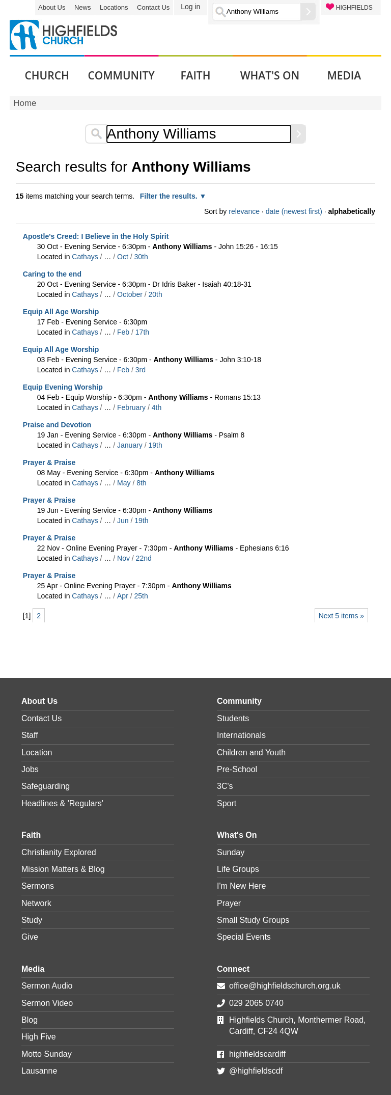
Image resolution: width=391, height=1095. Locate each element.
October (130, 294)
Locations (114, 7)
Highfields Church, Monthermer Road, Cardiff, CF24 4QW (297, 1025)
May (123, 483)
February (131, 407)
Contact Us (153, 7)
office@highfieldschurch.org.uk (285, 985)
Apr (122, 596)
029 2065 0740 (256, 1003)
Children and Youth (251, 752)
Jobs (30, 769)
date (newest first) (294, 211)
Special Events (244, 937)
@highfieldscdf (256, 1070)
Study (31, 920)
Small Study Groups (253, 920)
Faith (31, 835)
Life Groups (238, 869)
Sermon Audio (47, 985)
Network (36, 903)
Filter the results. (170, 196)
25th (141, 596)
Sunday (230, 852)
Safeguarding (45, 786)
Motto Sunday (46, 1054)
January (130, 445)
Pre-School (237, 769)
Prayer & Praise (49, 462)
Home (24, 103)
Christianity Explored (58, 852)
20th (155, 294)
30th (141, 257)
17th (142, 332)
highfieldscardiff (257, 1054)
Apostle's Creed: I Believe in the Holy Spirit (96, 236)
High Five (38, 1036)
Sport (226, 803)
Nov (123, 558)
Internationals (241, 735)
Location (36, 752)
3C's (225, 786)
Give (29, 937)
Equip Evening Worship (63, 387)
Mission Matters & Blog (63, 869)
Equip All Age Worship (61, 312)
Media (32, 969)
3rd (140, 370)
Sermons (37, 886)
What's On (237, 835)
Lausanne (39, 1070)
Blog (29, 1020)
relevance (244, 211)
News (82, 7)
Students (233, 718)
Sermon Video (47, 1003)
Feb (123, 332)
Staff (29, 735)
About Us (51, 7)
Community (239, 701)
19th (155, 445)
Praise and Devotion (57, 425)
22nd (144, 558)
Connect (233, 969)
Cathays (85, 257)
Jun (123, 520)
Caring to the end (52, 274)
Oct (122, 257)
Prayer (229, 903)
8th (141, 483)
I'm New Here (241, 886)
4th (156, 407)
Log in (190, 7)
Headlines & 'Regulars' (62, 803)
